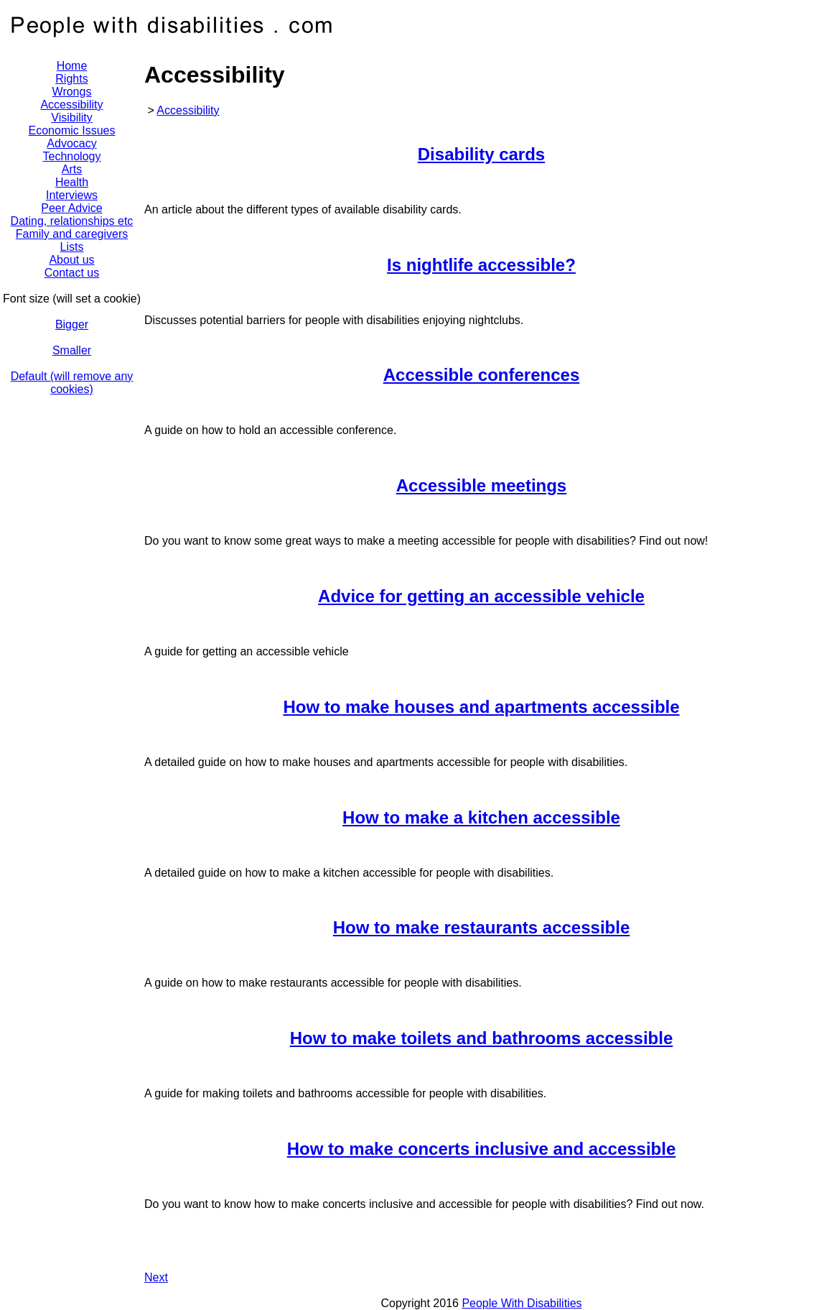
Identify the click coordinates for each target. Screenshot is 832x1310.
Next (156, 1277)
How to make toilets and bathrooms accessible (481, 1038)
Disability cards (481, 154)
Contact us (72, 273)
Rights (71, 79)
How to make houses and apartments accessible (481, 706)
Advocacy (71, 143)
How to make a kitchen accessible (481, 817)
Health (71, 182)
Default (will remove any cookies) (72, 382)
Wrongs (72, 92)
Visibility (72, 117)
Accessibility (187, 110)
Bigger (71, 324)
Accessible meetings (481, 485)
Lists (72, 247)
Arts (72, 169)
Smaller (71, 350)
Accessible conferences (481, 374)
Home (72, 66)
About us (71, 260)
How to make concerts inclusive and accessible (481, 1148)
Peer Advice (71, 208)
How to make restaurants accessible (481, 927)
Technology (72, 156)
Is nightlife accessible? (481, 265)
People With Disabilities (521, 1303)
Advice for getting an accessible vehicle (481, 596)
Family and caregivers (72, 234)
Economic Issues (72, 130)
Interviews (72, 195)
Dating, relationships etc (72, 221)
